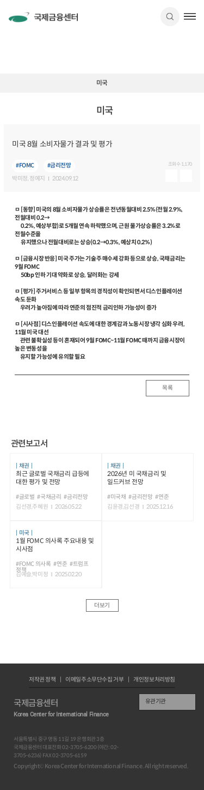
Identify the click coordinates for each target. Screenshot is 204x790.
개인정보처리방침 (154, 680)
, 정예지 (36, 179)
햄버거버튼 (190, 16)
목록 (167, 387)
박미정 (20, 179)
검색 (170, 16)
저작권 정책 (42, 680)
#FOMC (25, 165)
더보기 (102, 605)
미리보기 (171, 176)
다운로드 (186, 176)
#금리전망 (59, 165)
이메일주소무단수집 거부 (94, 680)
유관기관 (155, 701)
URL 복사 (193, 115)
